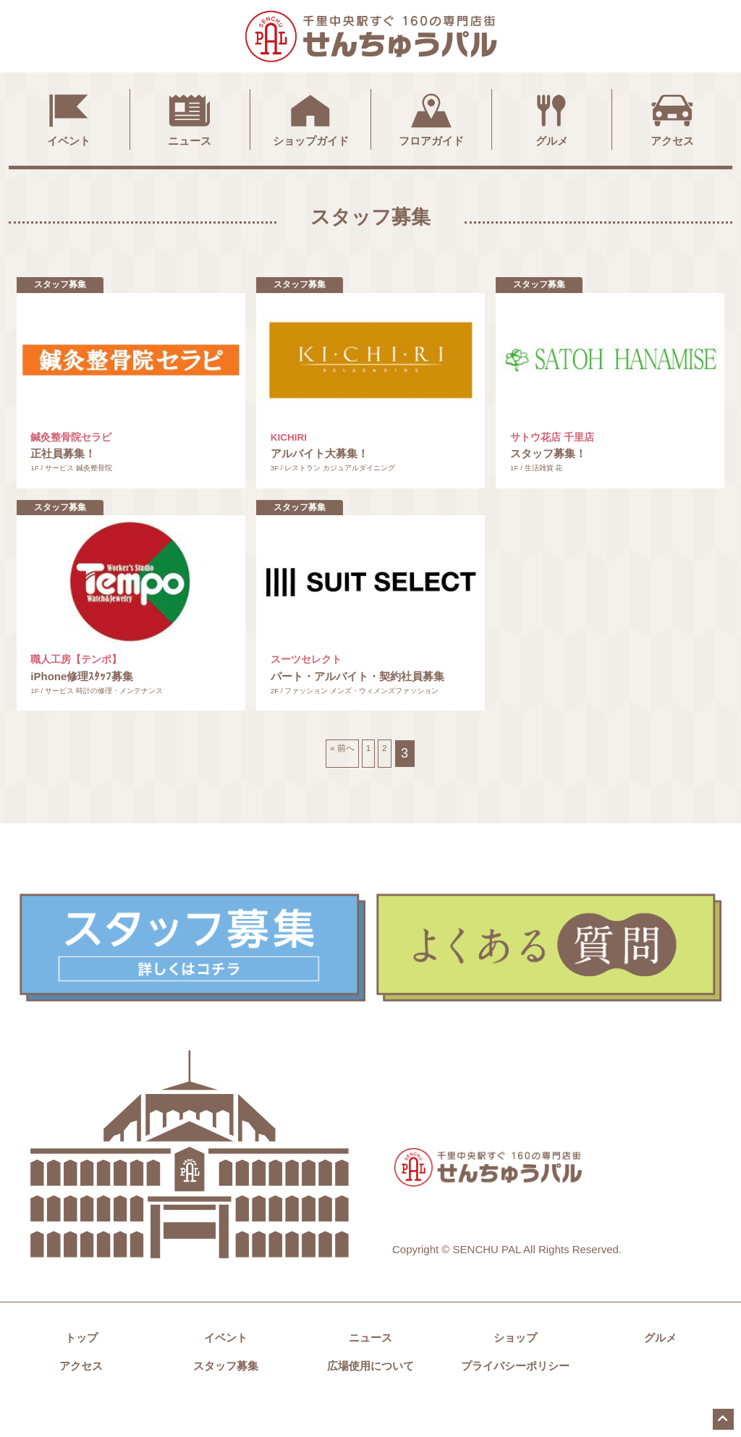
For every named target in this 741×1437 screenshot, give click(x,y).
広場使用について (370, 1400)
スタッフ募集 (225, 1400)
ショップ (515, 1372)
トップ (81, 1372)
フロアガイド (431, 118)
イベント (68, 118)
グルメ (551, 118)
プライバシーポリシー (515, 1400)
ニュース (189, 118)
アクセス (672, 118)
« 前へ (334, 788)
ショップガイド (311, 118)
